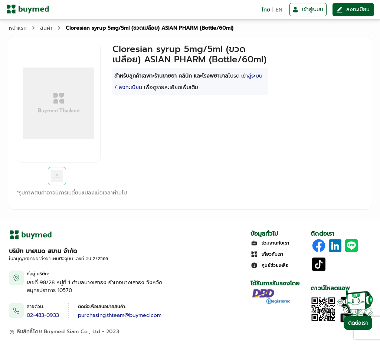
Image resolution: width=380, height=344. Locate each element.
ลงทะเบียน (130, 87)
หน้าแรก (18, 28)
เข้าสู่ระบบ (251, 76)
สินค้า (46, 28)
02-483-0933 (43, 315)
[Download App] (323, 320)
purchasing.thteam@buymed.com (119, 315)
